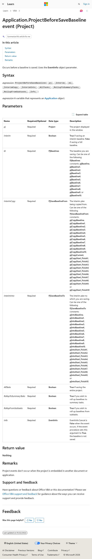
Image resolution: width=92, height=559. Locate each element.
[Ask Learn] (81, 10)
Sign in (86, 3)
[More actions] (87, 10)
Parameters (10, 52)
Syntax (8, 48)
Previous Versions (26, 550)
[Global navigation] (3, 4)
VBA (15, 10)
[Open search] (79, 4)
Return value (10, 56)
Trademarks (52, 554)
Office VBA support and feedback (19, 493)
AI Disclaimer (8, 550)
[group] (46, 280)
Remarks (9, 59)
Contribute (53, 550)
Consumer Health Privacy (14, 554)
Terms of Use (38, 554)
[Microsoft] (46, 4)
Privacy (64, 550)
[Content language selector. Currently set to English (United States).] (16, 543)
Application (51, 98)
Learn (5, 10)
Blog (40, 550)
